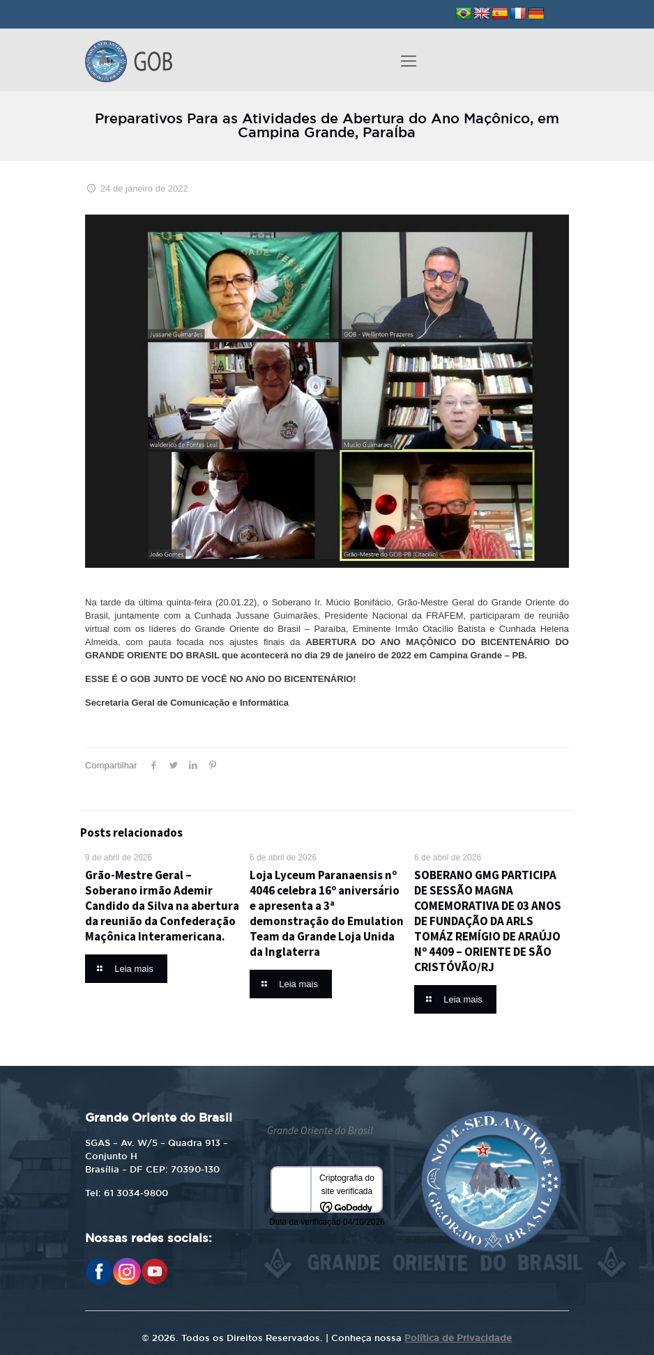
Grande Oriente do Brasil (320, 1130)
